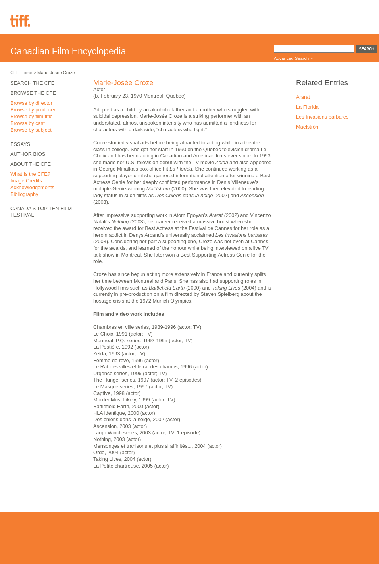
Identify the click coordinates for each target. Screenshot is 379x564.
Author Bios (27, 154)
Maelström (308, 127)
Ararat (303, 97)
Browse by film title (31, 116)
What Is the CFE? (30, 174)
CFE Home (21, 72)
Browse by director (31, 103)
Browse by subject (31, 130)
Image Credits (26, 181)
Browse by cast (27, 123)
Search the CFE (32, 83)
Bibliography (24, 194)
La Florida (307, 107)
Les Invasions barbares (322, 117)
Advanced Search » (293, 58)
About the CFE (30, 164)
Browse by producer (33, 110)
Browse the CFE (33, 93)
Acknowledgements (32, 187)
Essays (20, 144)
